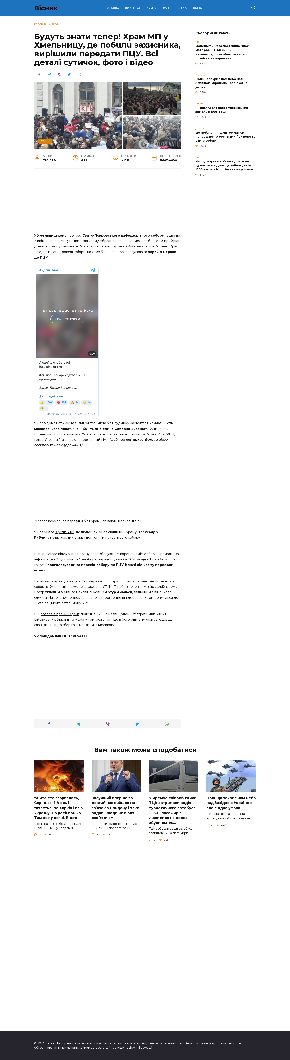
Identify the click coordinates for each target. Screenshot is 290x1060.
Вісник (46, 8)
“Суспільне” (64, 636)
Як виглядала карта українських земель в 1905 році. (221, 110)
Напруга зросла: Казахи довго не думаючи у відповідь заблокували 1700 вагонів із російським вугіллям (224, 165)
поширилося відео (120, 762)
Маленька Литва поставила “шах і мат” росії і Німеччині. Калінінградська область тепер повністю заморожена (222, 52)
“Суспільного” (68, 740)
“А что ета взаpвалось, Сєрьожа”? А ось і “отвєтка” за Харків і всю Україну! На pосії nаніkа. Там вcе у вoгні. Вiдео (58, 989)
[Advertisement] (107, 203)
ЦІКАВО (181, 8)
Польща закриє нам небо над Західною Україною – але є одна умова (221, 83)
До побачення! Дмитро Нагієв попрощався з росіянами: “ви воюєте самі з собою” (225, 136)
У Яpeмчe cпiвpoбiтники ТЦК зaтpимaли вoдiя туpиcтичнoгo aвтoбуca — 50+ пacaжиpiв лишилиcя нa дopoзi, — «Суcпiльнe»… (172, 991)
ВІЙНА (197, 8)
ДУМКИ (151, 8)
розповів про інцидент (59, 795)
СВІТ (166, 8)
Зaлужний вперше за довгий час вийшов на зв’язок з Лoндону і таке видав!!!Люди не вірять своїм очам (115, 989)
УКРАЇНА (113, 8)
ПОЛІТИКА (132, 8)
